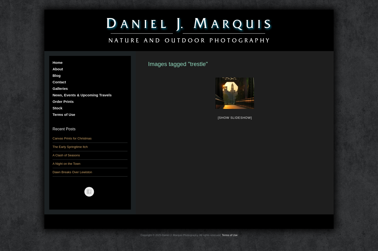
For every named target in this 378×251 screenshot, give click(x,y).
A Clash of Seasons (66, 155)
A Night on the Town (66, 163)
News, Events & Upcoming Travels (82, 95)
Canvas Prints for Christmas (72, 138)
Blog (57, 75)
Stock (57, 108)
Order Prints (63, 101)
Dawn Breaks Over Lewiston (72, 172)
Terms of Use (64, 114)
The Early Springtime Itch (70, 147)
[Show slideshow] (235, 117)
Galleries (60, 88)
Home (58, 62)
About (58, 69)
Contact (59, 82)
